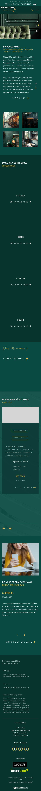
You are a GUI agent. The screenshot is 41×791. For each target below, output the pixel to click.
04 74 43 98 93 (20, 728)
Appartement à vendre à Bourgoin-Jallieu (16, 676)
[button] (24, 634)
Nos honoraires (12, 781)
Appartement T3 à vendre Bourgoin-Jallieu (16, 708)
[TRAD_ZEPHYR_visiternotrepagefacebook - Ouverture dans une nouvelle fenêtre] (14, 749)
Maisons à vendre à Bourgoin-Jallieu (14, 674)
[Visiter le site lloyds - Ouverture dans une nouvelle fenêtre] (20, 764)
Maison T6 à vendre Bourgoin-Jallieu (14, 701)
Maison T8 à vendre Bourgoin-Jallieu (14, 703)
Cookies (30, 782)
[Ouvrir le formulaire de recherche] (32, 10)
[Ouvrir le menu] (37, 10)
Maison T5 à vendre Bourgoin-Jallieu (14, 698)
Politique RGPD (23, 782)
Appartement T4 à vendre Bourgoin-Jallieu (16, 710)
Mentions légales (28, 781)
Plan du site (20, 781)
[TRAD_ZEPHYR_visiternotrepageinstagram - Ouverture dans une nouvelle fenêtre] (26, 749)
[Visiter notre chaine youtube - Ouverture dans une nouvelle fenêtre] (20, 749)
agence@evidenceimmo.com (20, 730)
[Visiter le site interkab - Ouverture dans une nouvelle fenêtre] (19, 770)
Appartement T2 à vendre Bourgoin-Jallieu (16, 705)
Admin (11, 782)
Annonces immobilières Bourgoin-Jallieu (16, 687)
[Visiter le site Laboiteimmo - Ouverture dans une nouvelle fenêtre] (20, 786)
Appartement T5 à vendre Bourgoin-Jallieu (16, 712)
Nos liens (16, 782)
